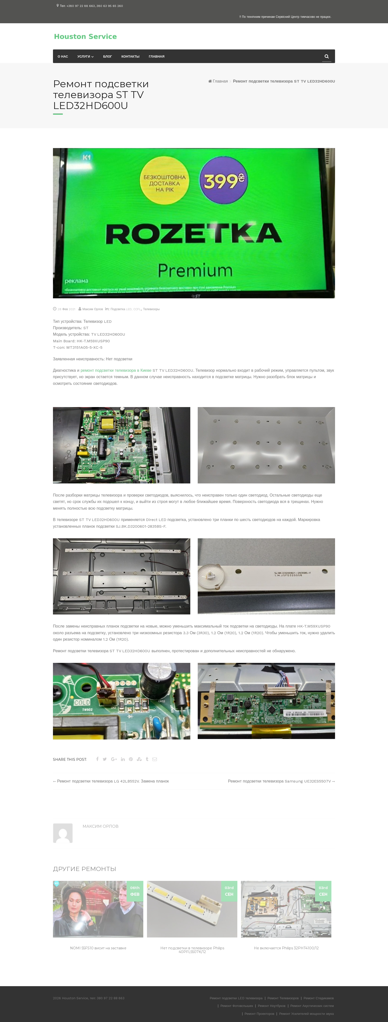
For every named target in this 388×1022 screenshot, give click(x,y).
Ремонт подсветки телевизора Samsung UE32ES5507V (279, 781)
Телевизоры (151, 309)
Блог (107, 56)
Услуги (83, 56)
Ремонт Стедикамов (319, 998)
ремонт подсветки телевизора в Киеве (116, 370)
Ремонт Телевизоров (283, 998)
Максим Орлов (92, 309)
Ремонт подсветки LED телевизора (236, 998)
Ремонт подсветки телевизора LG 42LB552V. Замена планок (113, 781)
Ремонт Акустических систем (312, 1006)
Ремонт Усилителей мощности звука (306, 1014)
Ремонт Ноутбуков (271, 1006)
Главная (157, 56)
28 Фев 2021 (66, 309)
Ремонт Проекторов (259, 1014)
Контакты (130, 56)
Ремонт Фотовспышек (236, 1006)
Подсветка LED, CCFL (126, 309)
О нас (63, 56)
